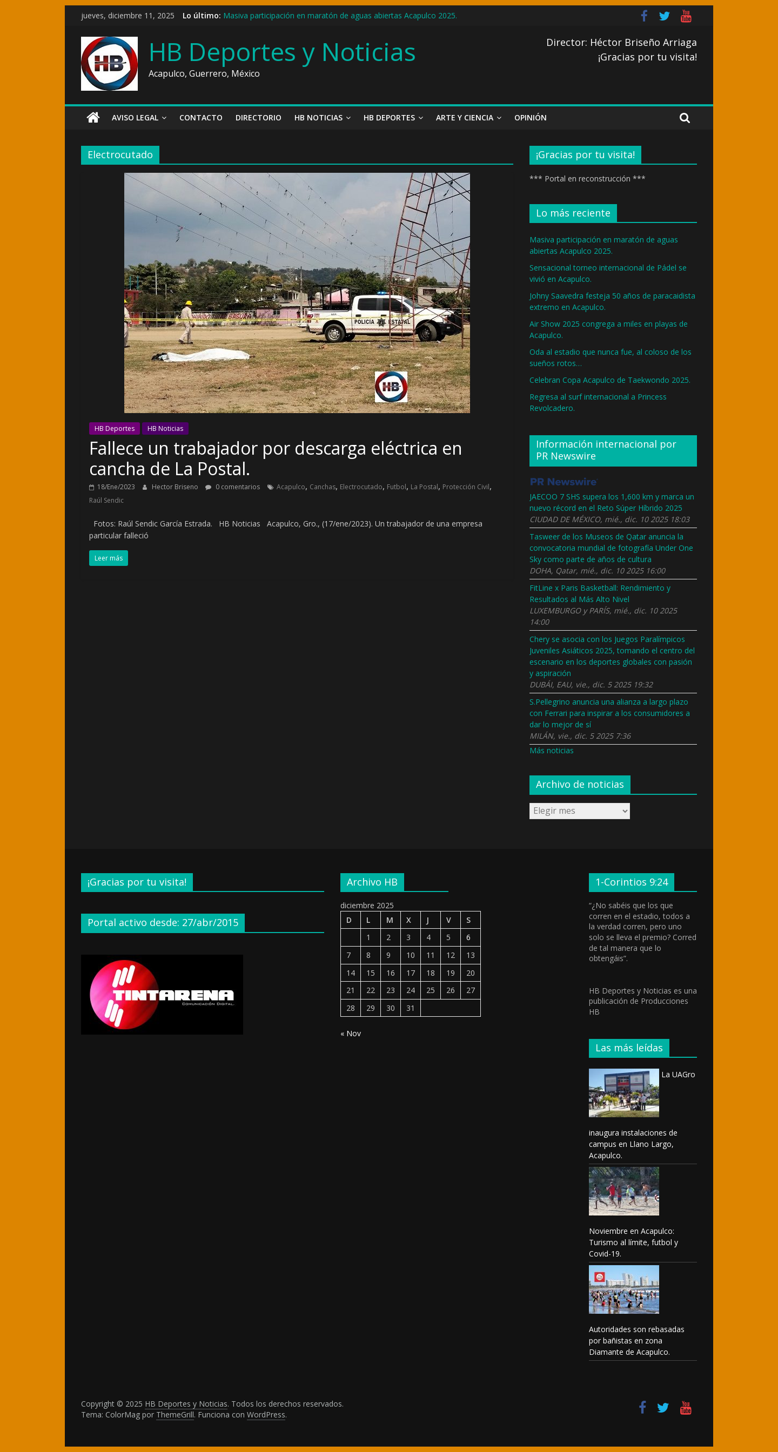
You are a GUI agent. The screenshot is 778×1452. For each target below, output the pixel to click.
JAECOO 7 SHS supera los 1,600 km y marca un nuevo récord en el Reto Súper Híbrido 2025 (611, 502)
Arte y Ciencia (464, 117)
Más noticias (551, 750)
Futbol (396, 486)
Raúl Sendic (106, 500)
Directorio (258, 117)
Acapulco (291, 486)
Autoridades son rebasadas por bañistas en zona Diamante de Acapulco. (637, 1340)
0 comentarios (232, 486)
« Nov (350, 1033)
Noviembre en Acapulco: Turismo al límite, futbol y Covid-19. (633, 1242)
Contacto (201, 117)
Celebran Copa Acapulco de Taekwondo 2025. (609, 380)
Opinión (530, 117)
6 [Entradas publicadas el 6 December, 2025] (468, 937)
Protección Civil (465, 486)
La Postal (424, 486)
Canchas (323, 486)
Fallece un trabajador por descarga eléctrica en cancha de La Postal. (275, 458)
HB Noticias (318, 117)
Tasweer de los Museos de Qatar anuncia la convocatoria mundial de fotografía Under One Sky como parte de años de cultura (611, 547)
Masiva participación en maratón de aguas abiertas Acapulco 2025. (340, 15)
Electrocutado (361, 486)
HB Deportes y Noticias (282, 51)
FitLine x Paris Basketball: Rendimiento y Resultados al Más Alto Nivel (599, 593)
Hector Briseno (176, 486)
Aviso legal (135, 117)
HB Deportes (389, 117)
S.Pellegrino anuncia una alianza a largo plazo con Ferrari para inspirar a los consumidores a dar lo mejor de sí (609, 713)
